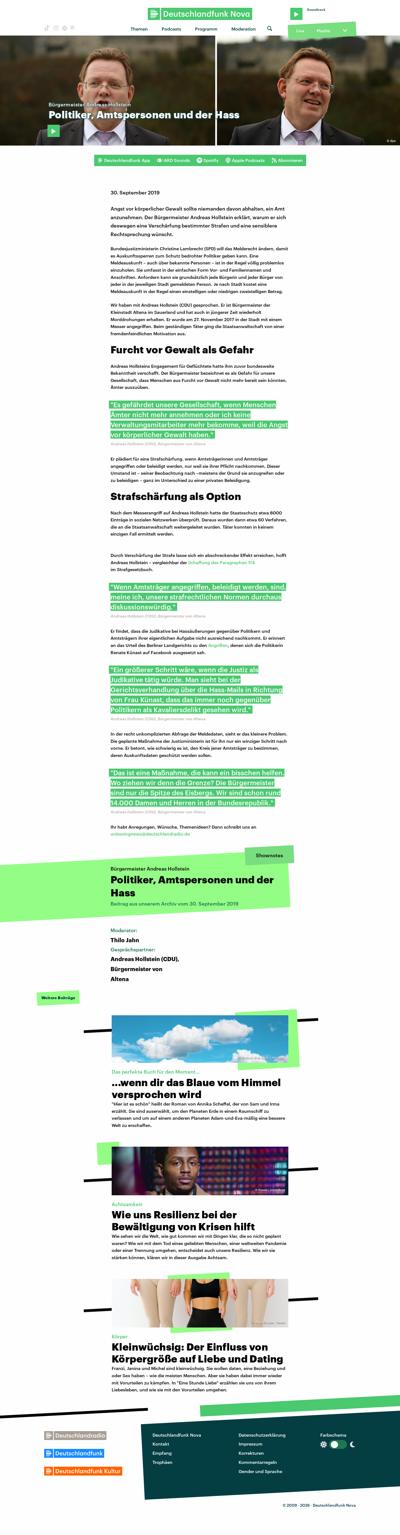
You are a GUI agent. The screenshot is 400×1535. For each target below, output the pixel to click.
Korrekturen (251, 1453)
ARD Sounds (173, 160)
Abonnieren (287, 160)
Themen (139, 28)
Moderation (243, 28)
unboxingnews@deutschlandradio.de (150, 833)
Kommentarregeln (258, 1462)
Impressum (250, 1443)
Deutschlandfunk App (124, 160)
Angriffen (218, 645)
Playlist (323, 30)
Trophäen (162, 1462)
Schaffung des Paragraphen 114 (221, 562)
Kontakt (160, 1443)
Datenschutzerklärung (262, 1435)
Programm (206, 28)
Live (300, 30)
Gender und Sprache (260, 1471)
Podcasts (171, 28)
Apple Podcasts (245, 160)
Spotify (208, 160)
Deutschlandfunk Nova (176, 1435)
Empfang (162, 1453)
